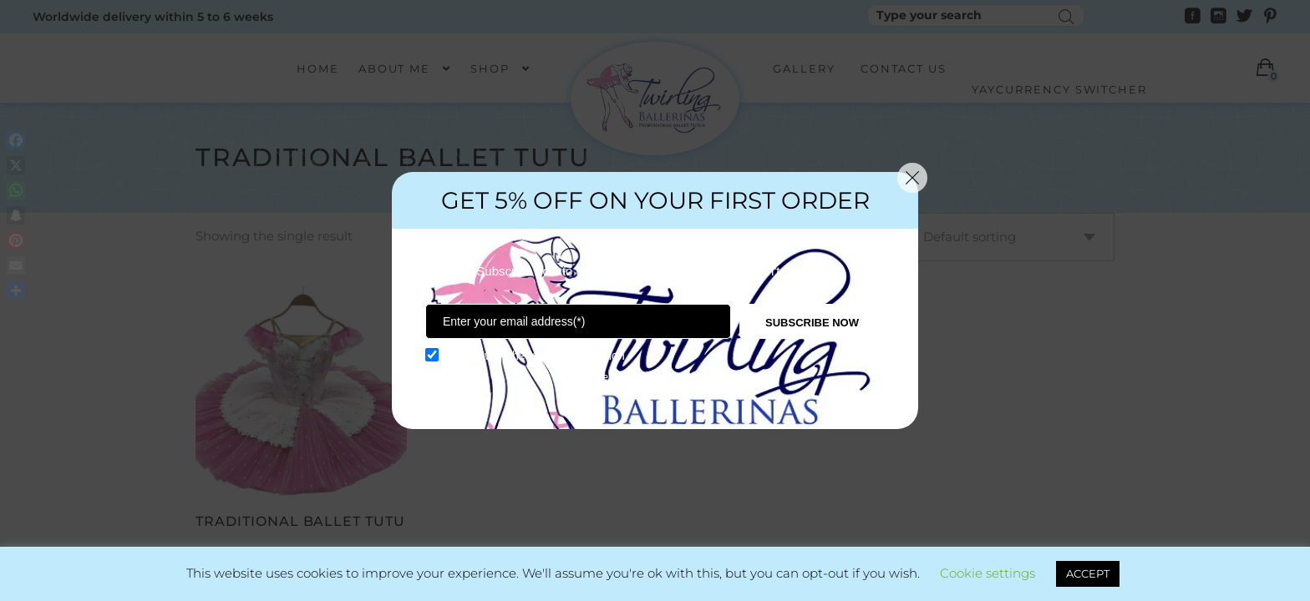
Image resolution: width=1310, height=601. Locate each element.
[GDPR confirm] (432, 354)
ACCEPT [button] (1087, 573)
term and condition (577, 355)
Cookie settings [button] (987, 573)
